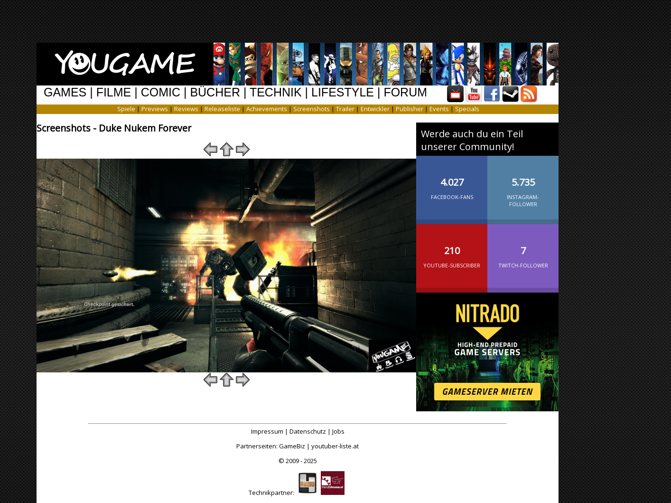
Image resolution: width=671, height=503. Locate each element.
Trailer (345, 108)
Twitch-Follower (523, 249)
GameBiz (292, 446)
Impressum (267, 431)
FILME (113, 92)
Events (439, 108)
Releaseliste (222, 108)
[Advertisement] (328, 21)
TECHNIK (276, 92)
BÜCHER (215, 92)
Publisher (409, 108)
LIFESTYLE (342, 92)
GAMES (65, 92)
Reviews (186, 108)
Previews (154, 108)
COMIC (160, 92)
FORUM (405, 92)
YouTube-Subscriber (452, 249)
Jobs (338, 431)
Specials (467, 108)
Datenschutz (307, 431)
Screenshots (311, 108)
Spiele (126, 108)
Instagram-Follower (523, 184)
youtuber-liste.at (335, 446)
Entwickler (375, 108)
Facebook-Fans (452, 180)
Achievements (266, 108)
